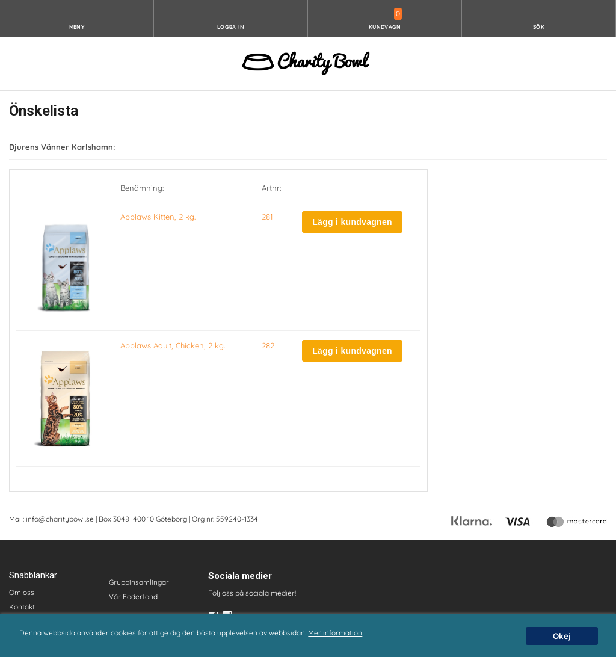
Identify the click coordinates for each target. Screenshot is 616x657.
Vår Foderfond (133, 596)
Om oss (21, 592)
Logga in (231, 26)
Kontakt (22, 606)
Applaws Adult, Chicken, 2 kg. (172, 345)
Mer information (335, 632)
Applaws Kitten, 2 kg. (158, 216)
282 (268, 345)
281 (267, 216)
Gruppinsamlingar (139, 582)
